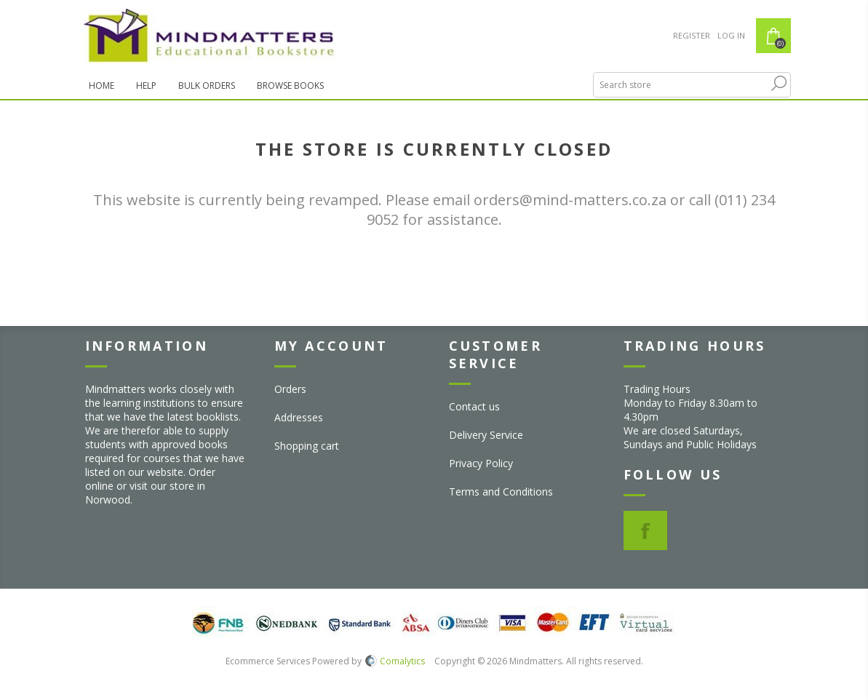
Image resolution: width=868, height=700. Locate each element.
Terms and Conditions (501, 491)
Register (691, 35)
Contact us (474, 406)
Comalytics (395, 661)
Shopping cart (306, 446)
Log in (731, 35)
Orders (290, 389)
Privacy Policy (481, 463)
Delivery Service (486, 435)
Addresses (298, 417)
